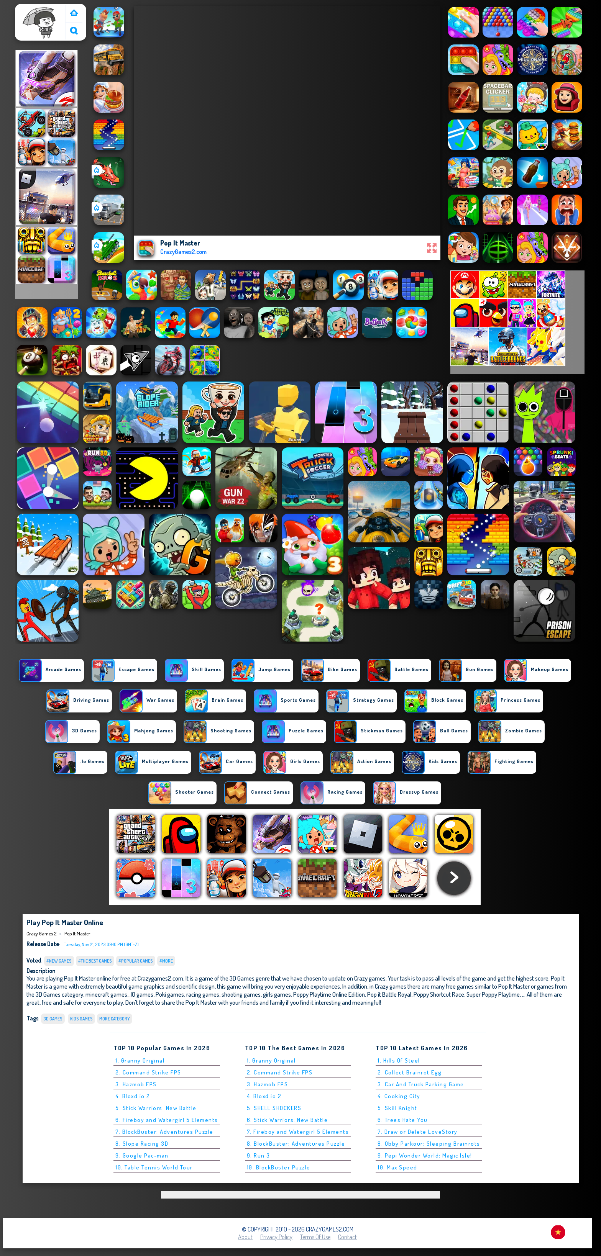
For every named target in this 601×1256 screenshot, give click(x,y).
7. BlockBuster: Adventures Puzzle (164, 1131)
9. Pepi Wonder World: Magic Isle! (425, 1155)
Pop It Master (77, 933)
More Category (114, 1019)
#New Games (59, 961)
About (245, 1237)
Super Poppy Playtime (493, 994)
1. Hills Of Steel (399, 1060)
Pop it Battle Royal (389, 994)
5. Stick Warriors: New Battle (156, 1108)
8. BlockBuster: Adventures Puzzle (296, 1143)
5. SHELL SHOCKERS (274, 1108)
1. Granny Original (139, 1060)
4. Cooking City (399, 1096)
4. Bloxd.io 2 (132, 1096)
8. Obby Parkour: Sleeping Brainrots (429, 1143)
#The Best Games (95, 961)
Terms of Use (315, 1237)
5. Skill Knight (397, 1108)
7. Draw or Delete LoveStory (418, 1131)
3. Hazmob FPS (136, 1084)
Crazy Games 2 (36, 9)
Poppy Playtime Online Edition (329, 994)
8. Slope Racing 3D (141, 1143)
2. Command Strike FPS (148, 1072)
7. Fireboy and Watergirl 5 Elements (298, 1131)
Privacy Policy (276, 1237)
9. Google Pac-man (142, 1155)
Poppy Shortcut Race (439, 994)
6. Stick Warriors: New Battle (287, 1119)
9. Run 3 (258, 1155)
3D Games (52, 1019)
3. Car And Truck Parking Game (421, 1084)
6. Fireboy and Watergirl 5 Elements (166, 1119)
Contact (347, 1237)
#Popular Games (135, 961)
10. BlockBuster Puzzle (278, 1167)
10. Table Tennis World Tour (154, 1167)
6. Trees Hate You (403, 1119)
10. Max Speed (397, 1167)
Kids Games (81, 1019)
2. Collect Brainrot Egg (410, 1072)
